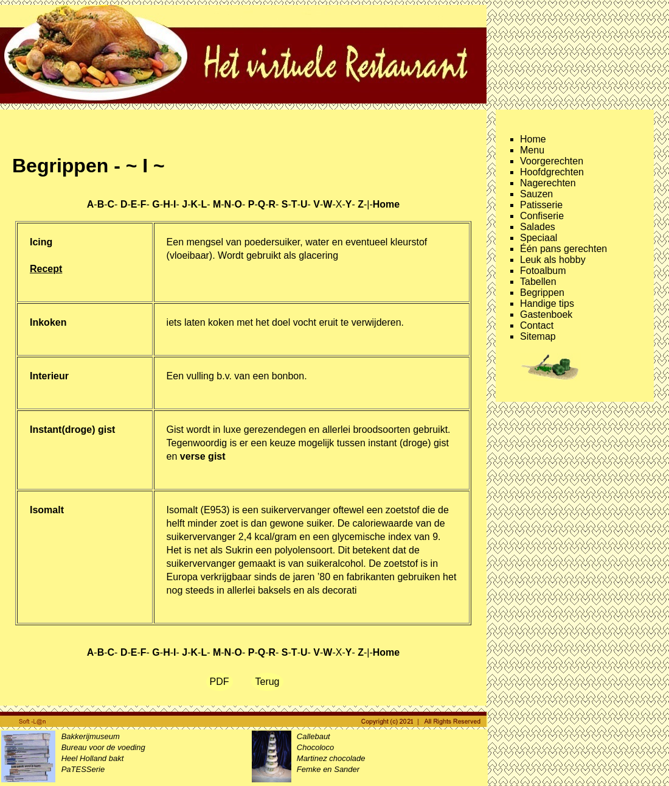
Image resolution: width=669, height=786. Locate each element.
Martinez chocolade (331, 758)
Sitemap (538, 336)
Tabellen (538, 281)
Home (533, 139)
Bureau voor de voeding (103, 747)
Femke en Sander (328, 769)
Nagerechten (548, 183)
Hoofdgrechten (552, 172)
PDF (219, 681)
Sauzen (536, 194)
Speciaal (538, 238)
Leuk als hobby (553, 259)
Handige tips (547, 303)
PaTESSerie (83, 769)
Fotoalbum (543, 270)
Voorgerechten (551, 161)
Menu (532, 150)
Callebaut (313, 736)
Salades (537, 227)
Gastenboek (546, 314)
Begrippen (542, 292)
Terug (267, 681)
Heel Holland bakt (92, 758)
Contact (536, 325)
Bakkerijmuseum (90, 736)
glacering (318, 255)
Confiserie (542, 216)
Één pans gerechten (563, 249)
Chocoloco (315, 747)
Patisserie (541, 205)
